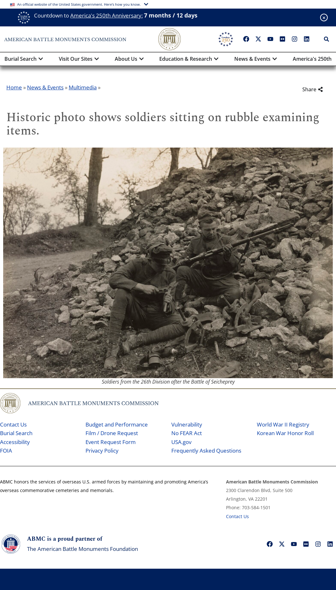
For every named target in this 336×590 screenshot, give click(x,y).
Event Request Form (111, 442)
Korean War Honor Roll (285, 433)
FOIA (6, 450)
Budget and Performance (117, 424)
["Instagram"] (294, 39)
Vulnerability (186, 424)
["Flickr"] (282, 39)
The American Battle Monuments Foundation (82, 548)
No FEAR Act (186, 433)
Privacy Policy (102, 450)
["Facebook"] (246, 39)
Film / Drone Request (112, 433)
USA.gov (181, 442)
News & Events (45, 87)
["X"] (258, 39)
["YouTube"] (270, 39)
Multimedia (83, 87)
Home (14, 87)
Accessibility (15, 442)
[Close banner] (324, 17)
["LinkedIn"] (306, 39)
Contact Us (13, 424)
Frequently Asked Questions (206, 450)
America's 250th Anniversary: (106, 15)
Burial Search (16, 433)
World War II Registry (283, 424)
